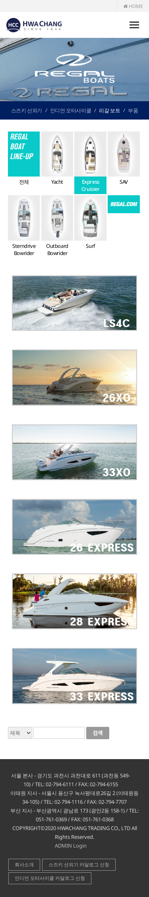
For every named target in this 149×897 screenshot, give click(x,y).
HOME (133, 6)
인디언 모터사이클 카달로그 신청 (50, 878)
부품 (133, 110)
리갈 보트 (109, 110)
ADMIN (63, 845)
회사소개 (24, 864)
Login (80, 845)
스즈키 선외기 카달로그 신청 (78, 864)
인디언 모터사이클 (70, 110)
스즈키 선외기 (26, 110)
